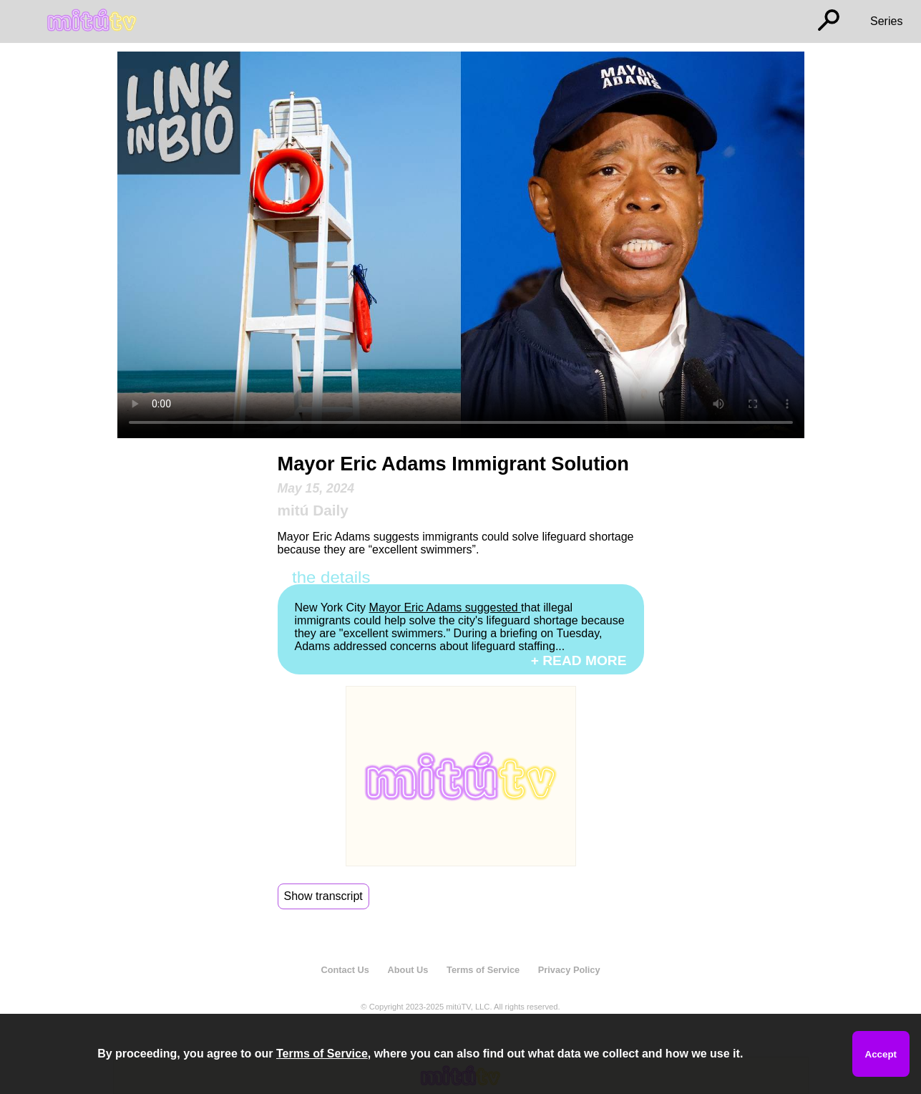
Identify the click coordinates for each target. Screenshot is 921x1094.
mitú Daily (313, 510)
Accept (881, 1054)
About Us (408, 969)
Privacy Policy (569, 969)
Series (886, 21)
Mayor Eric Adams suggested (445, 607)
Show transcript (323, 896)
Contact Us (345, 969)
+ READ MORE (579, 660)
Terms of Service (483, 969)
